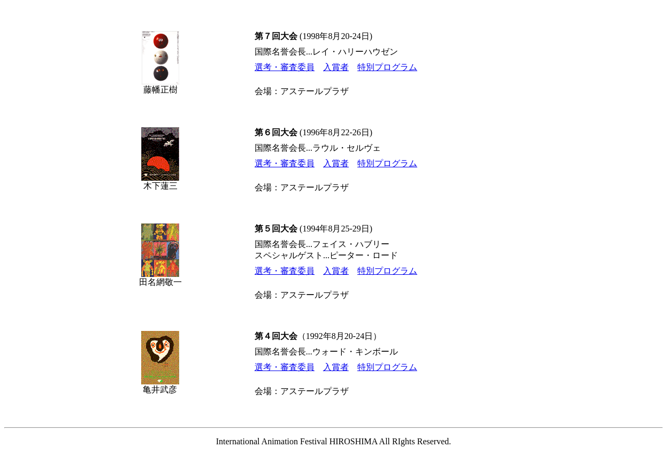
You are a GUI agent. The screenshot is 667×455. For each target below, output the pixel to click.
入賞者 (336, 67)
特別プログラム (387, 67)
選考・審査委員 (285, 67)
